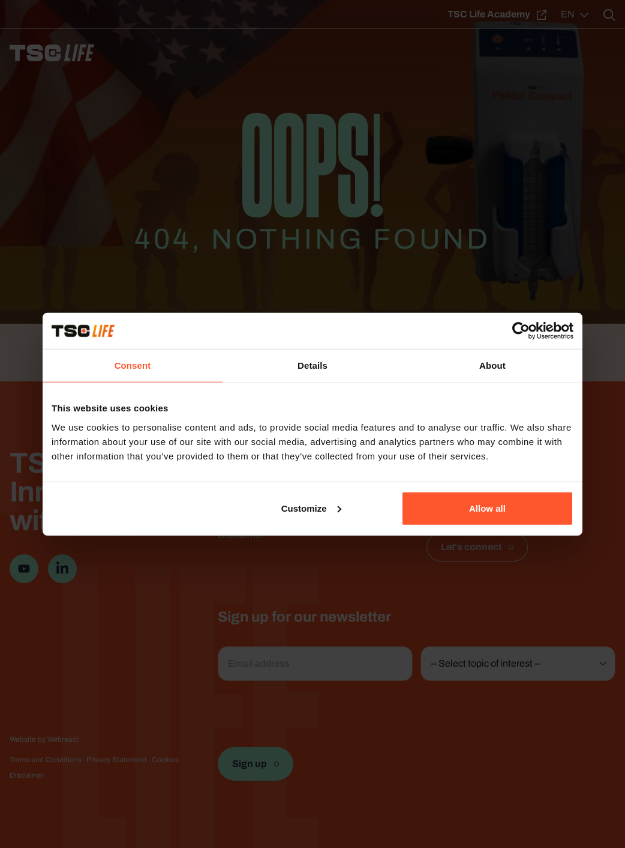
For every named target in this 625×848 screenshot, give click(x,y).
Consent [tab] (133, 365)
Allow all (487, 508)
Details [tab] (312, 365)
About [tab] (492, 365)
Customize (311, 508)
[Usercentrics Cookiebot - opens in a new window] (520, 331)
